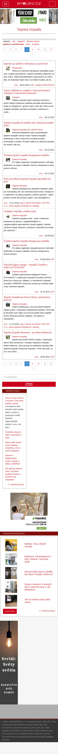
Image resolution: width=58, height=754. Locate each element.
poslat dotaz (10, 611)
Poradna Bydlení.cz (14, 533)
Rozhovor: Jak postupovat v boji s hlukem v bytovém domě (38, 559)
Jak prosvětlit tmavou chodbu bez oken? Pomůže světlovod (39, 573)
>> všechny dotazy (47, 611)
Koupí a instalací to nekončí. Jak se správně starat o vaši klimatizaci (38, 587)
